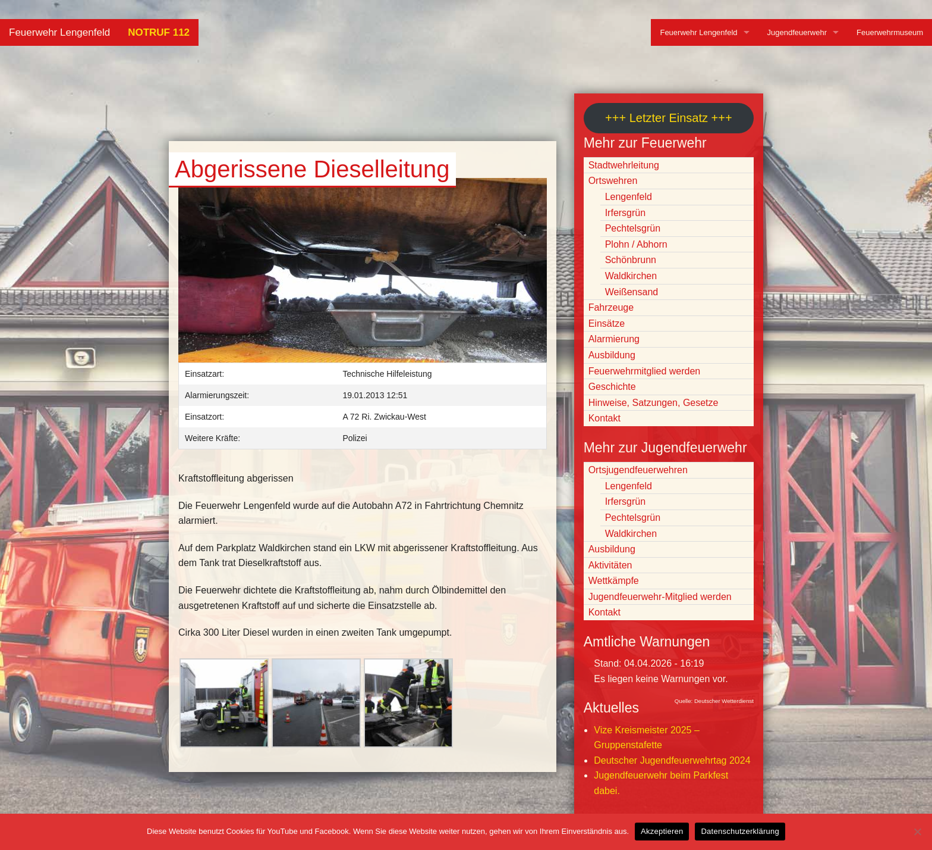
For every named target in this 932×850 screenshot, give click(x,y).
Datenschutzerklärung (740, 831)
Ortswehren (613, 181)
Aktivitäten (610, 565)
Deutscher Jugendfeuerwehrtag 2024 (672, 760)
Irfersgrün (625, 213)
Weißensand (632, 292)
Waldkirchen (631, 276)
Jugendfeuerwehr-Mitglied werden (660, 597)
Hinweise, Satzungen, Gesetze (653, 403)
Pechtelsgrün (632, 228)
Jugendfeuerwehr (797, 32)
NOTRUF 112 (159, 32)
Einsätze (606, 323)
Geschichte (612, 387)
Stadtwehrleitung (623, 165)
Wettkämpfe (613, 581)
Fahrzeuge (611, 307)
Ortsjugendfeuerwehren (638, 470)
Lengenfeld (628, 197)
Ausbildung (611, 355)
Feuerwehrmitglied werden (644, 371)
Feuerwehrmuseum (890, 32)
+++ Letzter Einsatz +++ (668, 117)
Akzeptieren (662, 831)
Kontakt (604, 418)
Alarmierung (614, 339)
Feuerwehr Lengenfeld (59, 32)
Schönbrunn (630, 260)
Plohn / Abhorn (636, 244)
